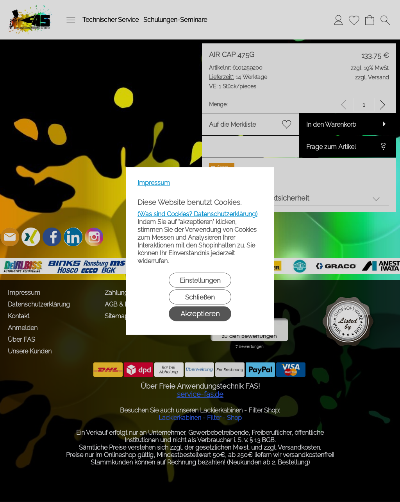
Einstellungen (200, 280)
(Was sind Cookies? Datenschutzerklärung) (197, 214)
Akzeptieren (200, 314)
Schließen (200, 297)
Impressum (154, 182)
